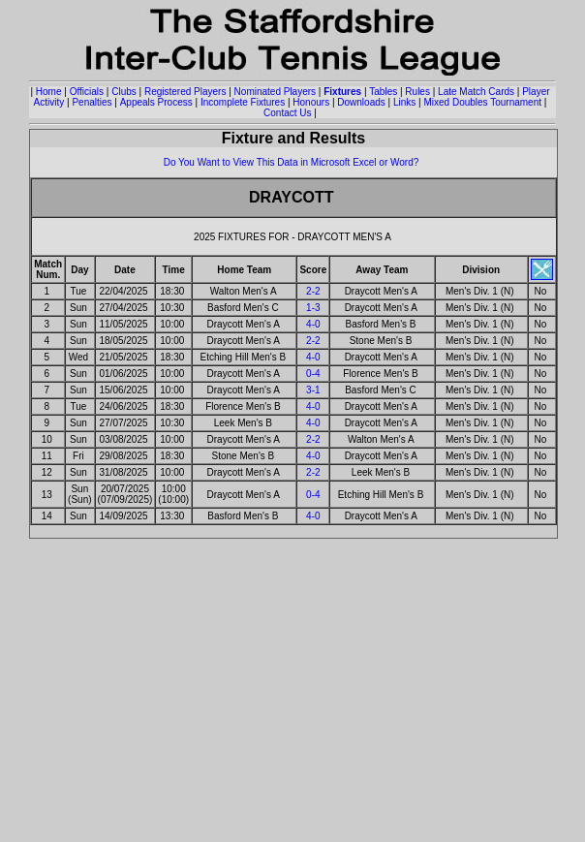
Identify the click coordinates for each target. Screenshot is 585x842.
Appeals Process (156, 102)
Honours (310, 102)
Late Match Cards (476, 91)
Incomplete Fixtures (242, 102)
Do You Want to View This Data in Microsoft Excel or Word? (291, 162)
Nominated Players (275, 91)
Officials (87, 91)
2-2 (313, 291)
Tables (383, 91)
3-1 (313, 390)
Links (404, 102)
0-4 (313, 373)
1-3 (313, 307)
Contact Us (287, 113)
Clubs (124, 91)
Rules (417, 91)
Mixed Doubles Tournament (482, 102)
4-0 (313, 324)
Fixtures (342, 91)
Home (49, 91)
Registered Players (185, 91)
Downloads (361, 102)
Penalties (91, 102)
